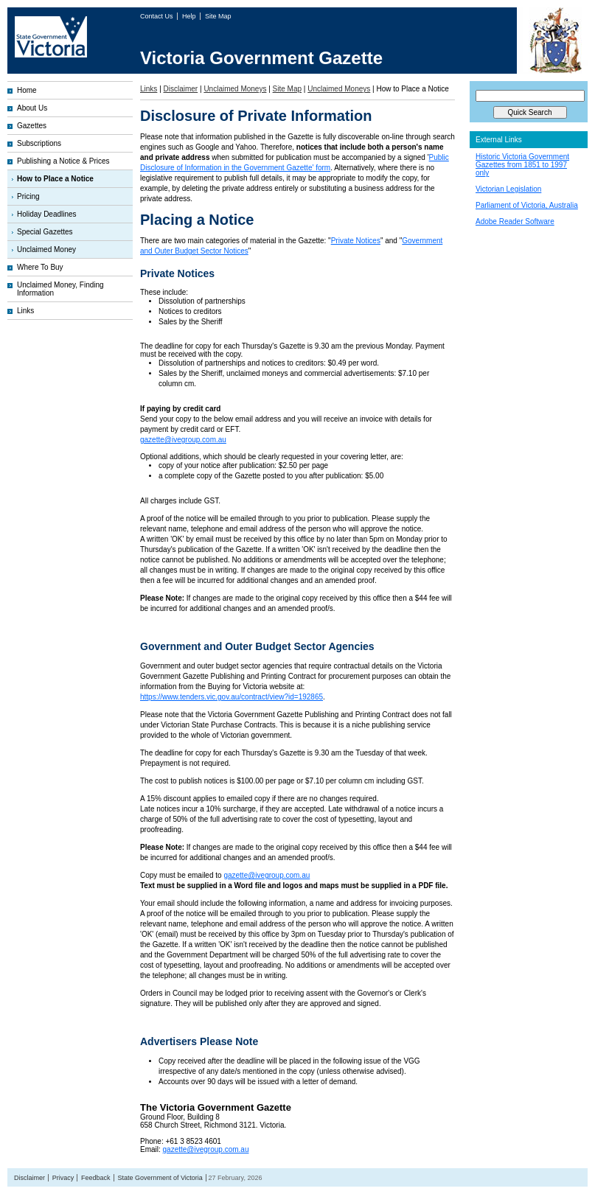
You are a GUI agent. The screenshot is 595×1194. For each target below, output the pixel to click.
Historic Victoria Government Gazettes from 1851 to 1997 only (522, 165)
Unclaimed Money (46, 249)
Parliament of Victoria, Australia (527, 205)
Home (27, 90)
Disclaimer (181, 89)
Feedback (96, 1177)
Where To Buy (40, 267)
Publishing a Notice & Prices (63, 161)
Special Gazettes (45, 232)
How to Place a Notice (55, 179)
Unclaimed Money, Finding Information (60, 289)
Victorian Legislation (508, 189)
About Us (32, 108)
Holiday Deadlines (47, 214)
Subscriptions (39, 143)
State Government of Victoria (159, 1177)
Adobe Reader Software (515, 221)
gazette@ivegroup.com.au (183, 440)
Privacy (63, 1177)
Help (190, 16)
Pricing (28, 196)
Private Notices (355, 241)
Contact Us (157, 16)
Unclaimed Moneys (234, 89)
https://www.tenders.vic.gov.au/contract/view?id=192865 (231, 697)
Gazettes (31, 126)
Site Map (218, 16)
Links (25, 311)
